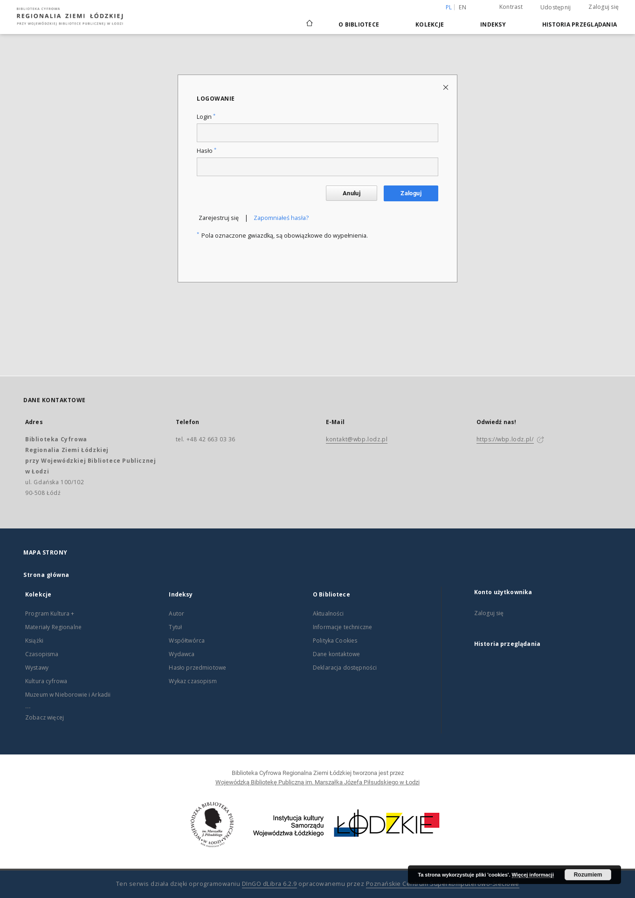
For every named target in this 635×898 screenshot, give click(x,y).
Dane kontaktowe (336, 654)
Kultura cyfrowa (46, 681)
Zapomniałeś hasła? (281, 218)
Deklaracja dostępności (345, 668)
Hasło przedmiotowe (197, 668)
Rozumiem (588, 874)
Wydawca (181, 654)
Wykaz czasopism (192, 681)
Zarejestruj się (219, 218)
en (462, 7)
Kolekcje (429, 24)
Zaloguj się (603, 7)
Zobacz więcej (44, 717)
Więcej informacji (533, 874)
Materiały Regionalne (53, 627)
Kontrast (511, 7)
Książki (34, 640)
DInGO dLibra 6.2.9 (269, 884)
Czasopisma (42, 654)
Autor (176, 613)
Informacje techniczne (342, 627)
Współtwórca (187, 640)
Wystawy (36, 668)
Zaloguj (410, 193)
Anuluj (351, 193)
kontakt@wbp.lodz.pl (356, 439)
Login (206, 117)
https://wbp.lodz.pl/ (505, 439)
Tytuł (175, 627)
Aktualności (328, 613)
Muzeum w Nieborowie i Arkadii (67, 695)
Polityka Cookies (335, 640)
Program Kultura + (50, 613)
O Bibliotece (358, 24)
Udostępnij (555, 7)
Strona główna (46, 575)
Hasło (206, 151)
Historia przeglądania (579, 24)
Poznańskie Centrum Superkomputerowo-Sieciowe (442, 884)
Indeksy (493, 24)
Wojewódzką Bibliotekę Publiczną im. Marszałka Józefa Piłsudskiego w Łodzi (317, 782)
